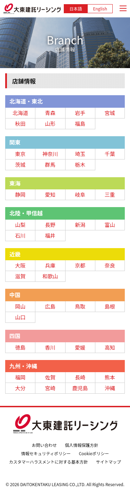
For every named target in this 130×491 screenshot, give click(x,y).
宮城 (110, 112)
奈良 (110, 265)
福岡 (20, 377)
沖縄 (110, 388)
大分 (20, 388)
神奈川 (50, 153)
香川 (50, 347)
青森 (50, 112)
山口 (20, 317)
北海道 (20, 112)
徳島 (20, 347)
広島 (50, 306)
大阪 (20, 265)
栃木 (80, 164)
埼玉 (80, 153)
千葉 (110, 153)
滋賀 (20, 276)
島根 (110, 306)
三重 (110, 194)
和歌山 (50, 276)
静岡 (20, 194)
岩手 (80, 112)
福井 (50, 235)
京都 (80, 265)
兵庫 (50, 265)
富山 (110, 224)
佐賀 (50, 377)
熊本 (110, 377)
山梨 (20, 224)
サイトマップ (108, 462)
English (100, 8)
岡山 (20, 306)
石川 (20, 235)
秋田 (20, 123)
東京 (20, 153)
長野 (50, 224)
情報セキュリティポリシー (46, 453)
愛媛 (80, 347)
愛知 (50, 194)
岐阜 (80, 194)
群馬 (50, 164)
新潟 (80, 224)
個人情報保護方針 (81, 445)
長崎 (80, 377)
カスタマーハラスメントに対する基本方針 (48, 462)
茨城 (20, 164)
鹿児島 (80, 388)
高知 (110, 347)
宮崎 (50, 388)
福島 (80, 123)
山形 (50, 123)
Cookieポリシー (94, 453)
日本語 (75, 8)
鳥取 (80, 306)
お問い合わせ (44, 445)
